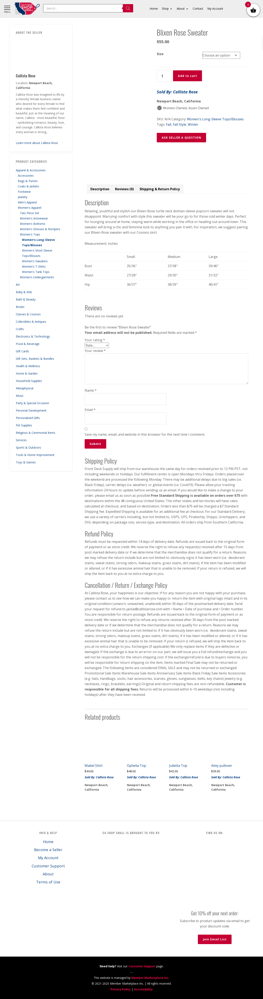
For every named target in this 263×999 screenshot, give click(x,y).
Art (18, 285)
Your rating (95, 340)
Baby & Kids (24, 292)
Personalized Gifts (28, 418)
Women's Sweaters (35, 261)
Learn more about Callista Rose (37, 143)
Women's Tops (30, 234)
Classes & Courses (28, 314)
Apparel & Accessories (31, 170)
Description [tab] (99, 189)
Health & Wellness (28, 366)
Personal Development (31, 410)
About (48, 873)
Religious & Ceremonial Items (35, 433)
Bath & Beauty (26, 299)
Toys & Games (26, 462)
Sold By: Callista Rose (177, 92)
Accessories (26, 176)
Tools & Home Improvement (35, 455)
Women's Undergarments (37, 277)
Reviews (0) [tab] (124, 189)
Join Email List (215, 939)
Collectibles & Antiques (31, 322)
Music (20, 396)
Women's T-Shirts (34, 266)
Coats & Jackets (28, 186)
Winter (193, 124)
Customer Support (48, 865)
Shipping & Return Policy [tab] (160, 189)
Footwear (24, 192)
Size (160, 54)
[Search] (128, 8)
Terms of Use (48, 881)
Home (48, 841)
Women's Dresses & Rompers (40, 229)
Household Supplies (29, 381)
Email (90, 409)
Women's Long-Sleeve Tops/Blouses (215, 119)
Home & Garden (27, 373)
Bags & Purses (28, 181)
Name (91, 390)
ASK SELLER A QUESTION (181, 137)
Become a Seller (48, 849)
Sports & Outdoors (28, 447)
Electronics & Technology (33, 336)
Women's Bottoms (32, 224)
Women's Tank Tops (36, 272)
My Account (48, 857)
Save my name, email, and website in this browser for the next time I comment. (145, 434)
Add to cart (187, 76)
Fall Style (179, 124)
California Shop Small (27, 8)
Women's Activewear (34, 218)
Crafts (20, 329)
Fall (168, 124)
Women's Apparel (29, 208)
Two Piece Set (29, 213)
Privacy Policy (121, 989)
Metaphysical (24, 388)
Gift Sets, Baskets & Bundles (35, 359)
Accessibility (143, 989)
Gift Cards (22, 351)
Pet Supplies (24, 425)
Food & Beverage (27, 344)
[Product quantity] (164, 76)
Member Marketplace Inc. (150, 978)
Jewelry (22, 197)
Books (20, 307)
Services (21, 440)
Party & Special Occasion (32, 403)
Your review (95, 350)
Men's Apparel (27, 202)
